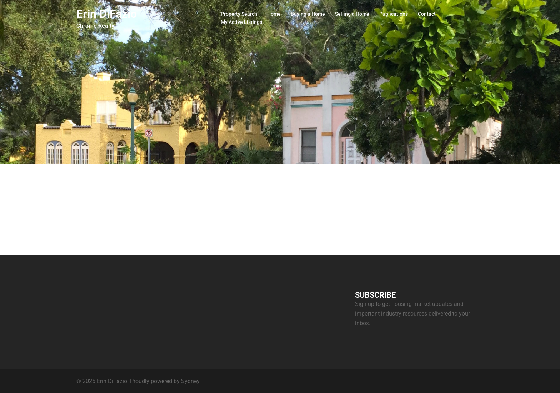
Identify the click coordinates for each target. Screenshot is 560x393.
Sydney (190, 381)
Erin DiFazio (106, 14)
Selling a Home (352, 14)
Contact (427, 14)
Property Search (239, 14)
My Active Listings (241, 22)
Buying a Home (308, 14)
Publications (393, 14)
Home (274, 14)
